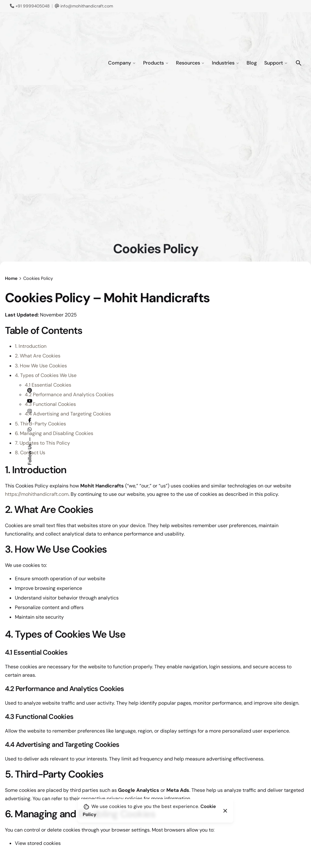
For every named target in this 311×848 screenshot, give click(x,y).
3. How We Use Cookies (41, 365)
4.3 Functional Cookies (50, 404)
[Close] (225, 811)
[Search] (298, 63)
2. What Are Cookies (37, 355)
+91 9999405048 (30, 6)
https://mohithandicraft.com (36, 494)
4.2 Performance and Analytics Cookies (69, 394)
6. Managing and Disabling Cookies (54, 433)
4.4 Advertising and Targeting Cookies (68, 414)
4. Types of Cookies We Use (46, 375)
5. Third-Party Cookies (40, 423)
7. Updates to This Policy (42, 443)
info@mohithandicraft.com (84, 6)
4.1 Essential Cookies (48, 385)
